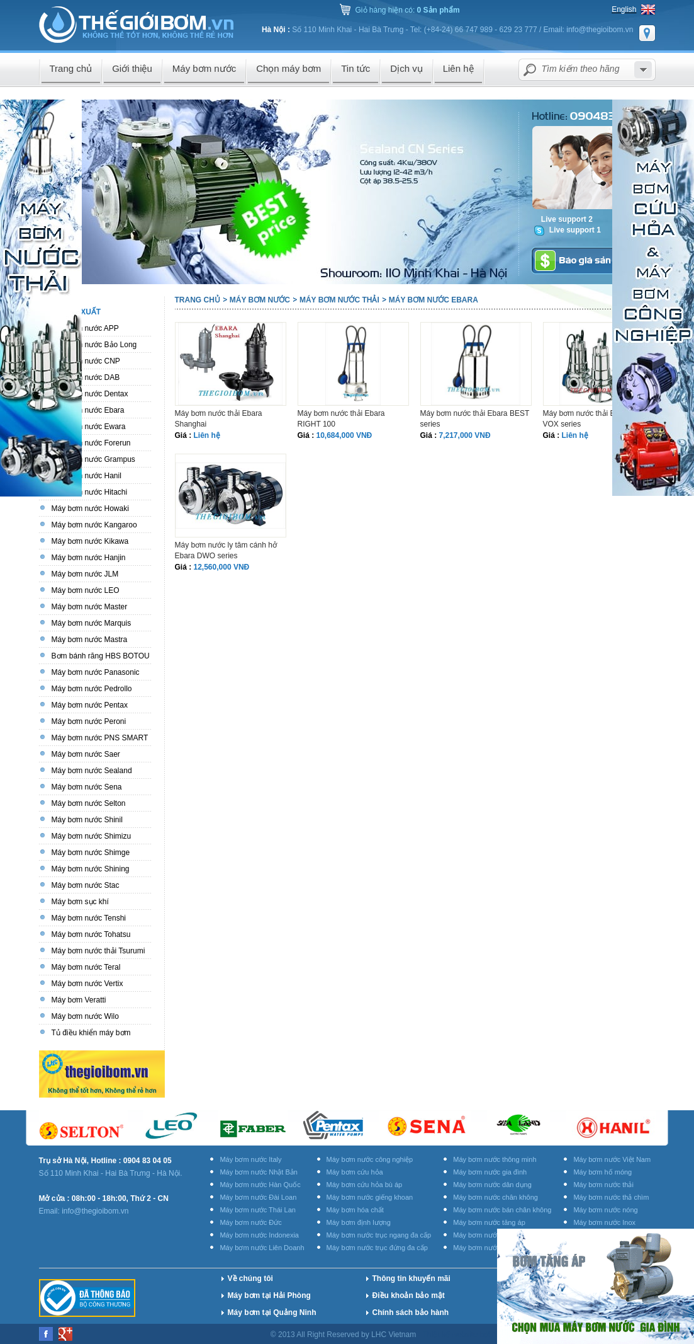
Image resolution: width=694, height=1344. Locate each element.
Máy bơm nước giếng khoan (370, 1197)
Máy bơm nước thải (339, 300)
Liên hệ (207, 435)
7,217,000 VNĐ (465, 435)
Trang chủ (197, 300)
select (643, 69)
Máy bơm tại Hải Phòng (269, 1295)
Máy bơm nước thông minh (494, 1159)
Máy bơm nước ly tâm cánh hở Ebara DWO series (226, 550)
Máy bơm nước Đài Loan (258, 1197)
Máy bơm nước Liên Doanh (262, 1247)
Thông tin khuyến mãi (411, 1278)
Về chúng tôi (250, 1278)
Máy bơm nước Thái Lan (257, 1210)
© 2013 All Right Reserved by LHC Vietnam (344, 1334)
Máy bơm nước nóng (605, 1210)
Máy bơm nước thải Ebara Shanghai (218, 418)
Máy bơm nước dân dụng (492, 1184)
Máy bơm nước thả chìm (611, 1197)
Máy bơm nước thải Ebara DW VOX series (594, 418)
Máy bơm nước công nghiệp (370, 1159)
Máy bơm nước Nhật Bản (258, 1172)
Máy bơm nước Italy (250, 1159)
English (624, 9)
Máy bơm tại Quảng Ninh (272, 1312)
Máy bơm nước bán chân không (502, 1210)
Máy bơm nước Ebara (433, 300)
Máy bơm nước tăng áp (489, 1222)
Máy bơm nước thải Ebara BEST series (475, 418)
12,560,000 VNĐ (222, 567)
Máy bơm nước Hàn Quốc (260, 1184)
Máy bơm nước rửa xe (487, 1247)
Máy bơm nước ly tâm (486, 1235)
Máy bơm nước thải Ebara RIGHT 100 (341, 418)
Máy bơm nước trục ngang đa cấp (379, 1235)
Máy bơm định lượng (359, 1222)
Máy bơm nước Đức (250, 1222)
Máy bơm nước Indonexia (259, 1235)
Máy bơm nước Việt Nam (612, 1159)
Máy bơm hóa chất (355, 1210)
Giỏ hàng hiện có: (407, 10)
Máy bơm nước (260, 300)
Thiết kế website (451, 1334)
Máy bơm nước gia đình (490, 1172)
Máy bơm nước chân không (495, 1197)
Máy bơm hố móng (602, 1172)
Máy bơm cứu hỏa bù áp (365, 1184)
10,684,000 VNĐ (344, 435)
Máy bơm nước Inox (604, 1222)
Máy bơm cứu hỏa (355, 1172)
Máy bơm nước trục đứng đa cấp (377, 1247)
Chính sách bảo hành (410, 1312)
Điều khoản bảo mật (408, 1295)
